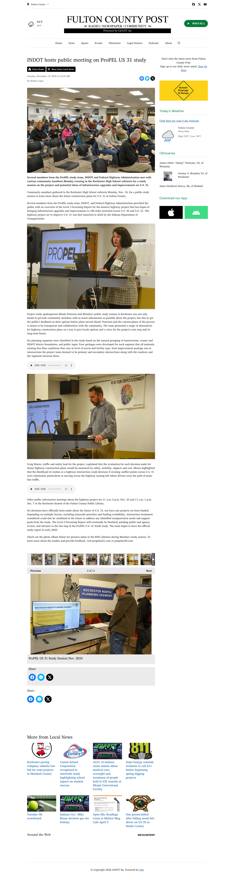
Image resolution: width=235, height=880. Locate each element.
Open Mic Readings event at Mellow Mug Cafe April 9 (107, 809)
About (168, 43)
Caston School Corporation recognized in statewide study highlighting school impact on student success (74, 765)
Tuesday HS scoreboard (41, 808)
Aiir (141, 870)
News (72, 43)
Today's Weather (171, 111)
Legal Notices (134, 43)
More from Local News (62, 69)
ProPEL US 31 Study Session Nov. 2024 (36, 559)
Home (58, 43)
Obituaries (115, 43)
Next (147, 570)
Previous (34, 570)
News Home (38, 69)
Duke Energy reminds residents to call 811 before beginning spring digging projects (140, 761)
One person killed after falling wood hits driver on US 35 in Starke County (140, 811)
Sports (84, 43)
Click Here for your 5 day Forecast (179, 121)
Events (98, 43)
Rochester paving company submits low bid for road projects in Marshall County (41, 759)
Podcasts (154, 43)
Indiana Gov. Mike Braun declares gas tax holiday (74, 809)
